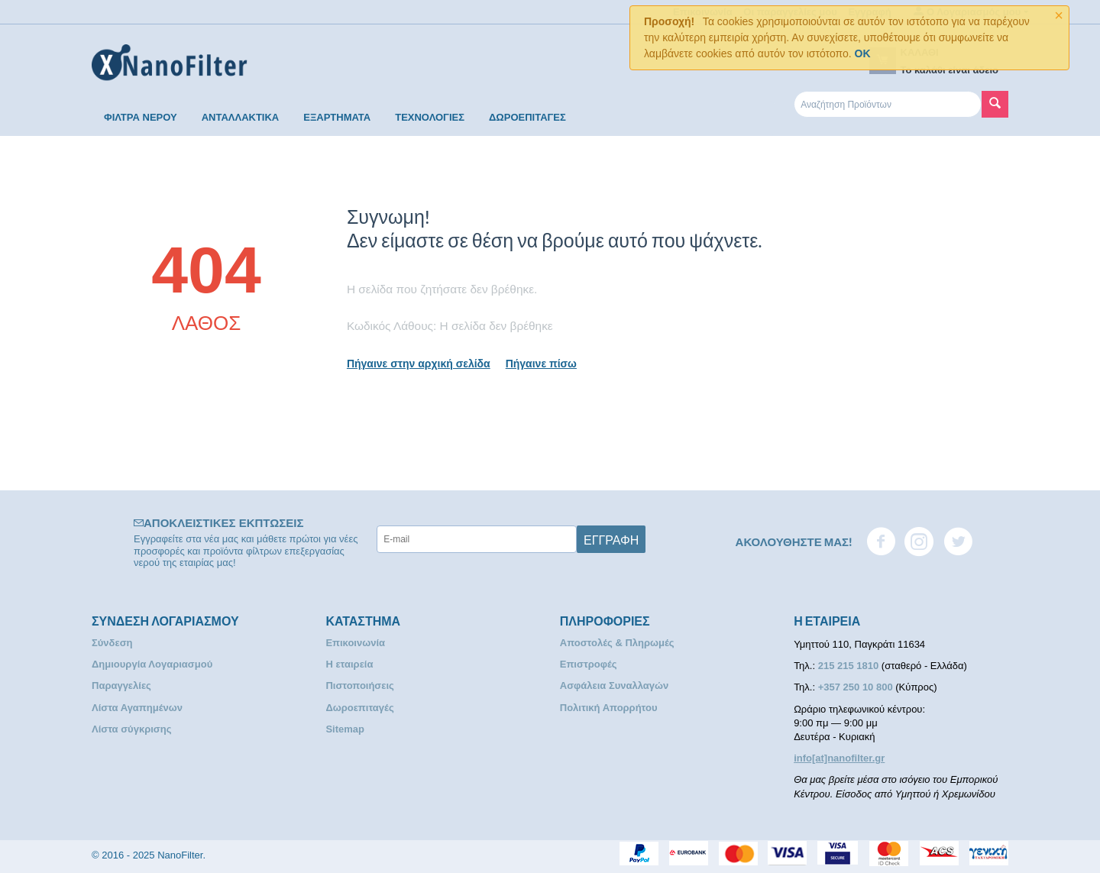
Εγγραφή (611, 539)
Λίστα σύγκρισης (131, 729)
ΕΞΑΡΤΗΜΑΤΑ (336, 117)
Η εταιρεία (349, 664)
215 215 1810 (850, 665)
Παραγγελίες (121, 685)
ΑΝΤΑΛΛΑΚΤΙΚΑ (241, 117)
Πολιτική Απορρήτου (609, 707)
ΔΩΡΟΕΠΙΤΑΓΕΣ (527, 117)
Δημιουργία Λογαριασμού (152, 664)
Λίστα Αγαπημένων (137, 707)
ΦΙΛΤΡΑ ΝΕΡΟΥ (140, 117)
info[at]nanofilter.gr (839, 758)
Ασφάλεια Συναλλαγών (614, 685)
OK (863, 53)
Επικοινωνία (355, 642)
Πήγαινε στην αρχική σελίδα (418, 363)
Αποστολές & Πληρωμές (617, 642)
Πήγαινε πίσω (541, 363)
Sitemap (344, 729)
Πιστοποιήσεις (359, 685)
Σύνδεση (112, 642)
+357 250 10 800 (857, 687)
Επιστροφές (588, 664)
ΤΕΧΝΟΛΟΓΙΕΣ (429, 117)
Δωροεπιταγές (359, 707)
